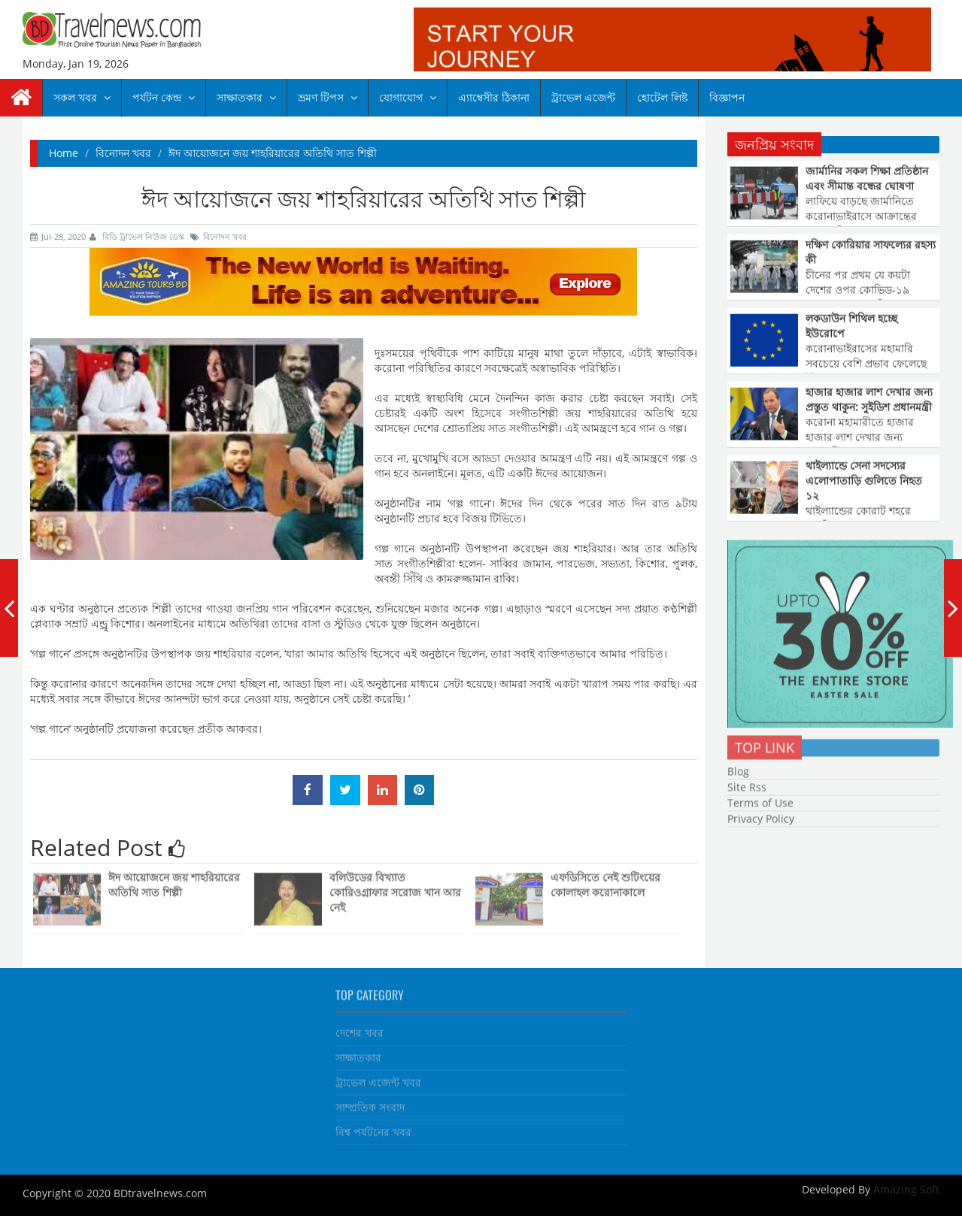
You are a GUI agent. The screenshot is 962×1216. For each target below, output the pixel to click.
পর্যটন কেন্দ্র (163, 97)
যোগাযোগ (407, 97)
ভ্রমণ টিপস (327, 97)
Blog (738, 768)
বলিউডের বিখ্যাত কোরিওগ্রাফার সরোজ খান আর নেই (395, 889)
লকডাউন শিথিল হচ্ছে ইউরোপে (851, 325)
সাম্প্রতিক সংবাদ (370, 1104)
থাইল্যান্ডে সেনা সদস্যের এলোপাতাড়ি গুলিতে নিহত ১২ (864, 480)
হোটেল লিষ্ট (662, 97)
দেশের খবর (359, 1029)
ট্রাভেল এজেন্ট (583, 97)
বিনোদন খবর (123, 153)
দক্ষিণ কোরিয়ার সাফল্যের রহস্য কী (871, 251)
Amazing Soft (904, 1189)
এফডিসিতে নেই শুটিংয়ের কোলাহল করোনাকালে (605, 881)
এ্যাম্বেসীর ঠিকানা (494, 97)
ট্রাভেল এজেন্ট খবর (378, 1079)
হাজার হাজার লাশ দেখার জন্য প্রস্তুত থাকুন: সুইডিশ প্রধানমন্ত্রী (869, 398)
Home (63, 153)
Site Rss (746, 783)
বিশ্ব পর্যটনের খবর (373, 1128)
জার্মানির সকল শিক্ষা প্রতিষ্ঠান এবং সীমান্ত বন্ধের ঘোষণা (867, 177)
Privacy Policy (760, 815)
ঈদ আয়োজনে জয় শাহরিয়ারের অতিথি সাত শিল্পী (174, 881)
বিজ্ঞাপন (727, 97)
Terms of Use (760, 799)
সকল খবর (82, 97)
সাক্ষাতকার (246, 97)
